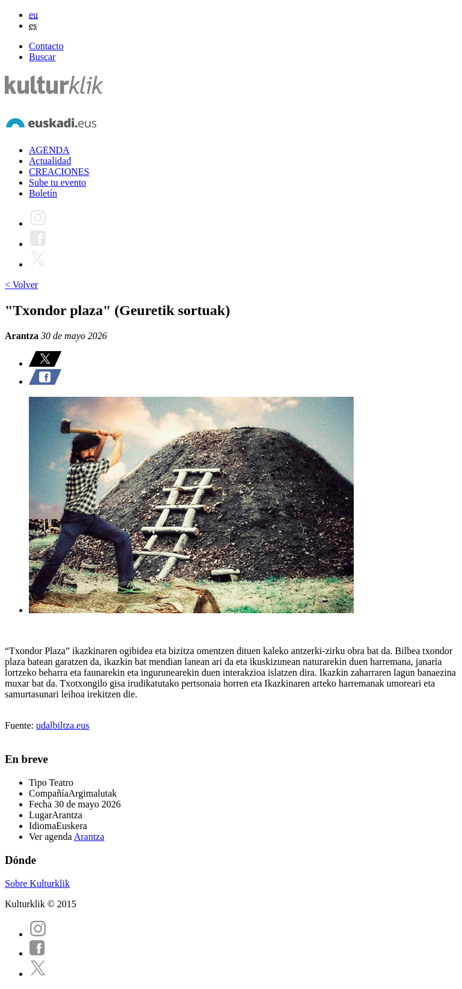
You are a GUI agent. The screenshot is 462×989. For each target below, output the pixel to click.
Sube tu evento (57, 182)
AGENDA (49, 150)
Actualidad (50, 161)
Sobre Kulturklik (37, 883)
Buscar (42, 57)
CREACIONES (59, 172)
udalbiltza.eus (62, 725)
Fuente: (20, 725)
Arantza (89, 836)
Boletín (43, 193)
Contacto (46, 46)
